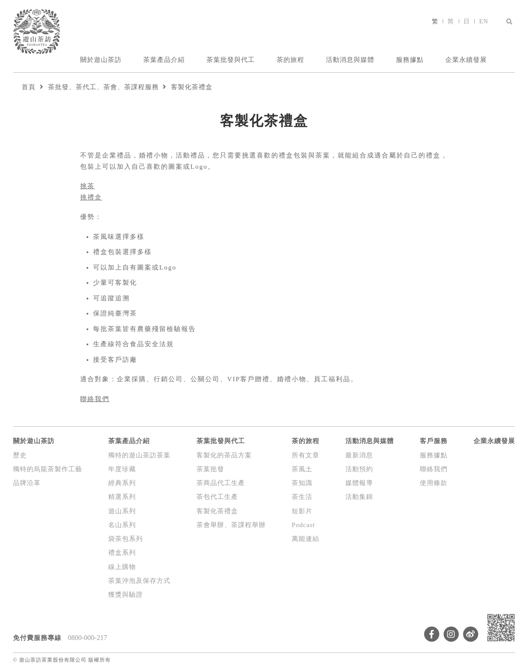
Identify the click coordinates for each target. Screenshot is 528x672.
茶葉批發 (210, 469)
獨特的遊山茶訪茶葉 (139, 455)
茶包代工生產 (217, 496)
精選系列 (122, 496)
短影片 (302, 511)
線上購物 (122, 566)
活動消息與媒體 (350, 59)
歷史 (20, 455)
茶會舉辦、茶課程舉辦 (231, 524)
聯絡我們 (94, 398)
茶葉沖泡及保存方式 (139, 580)
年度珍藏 (122, 469)
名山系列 (122, 524)
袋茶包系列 (125, 538)
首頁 (28, 87)
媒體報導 (359, 482)
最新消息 (359, 455)
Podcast (303, 524)
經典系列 (122, 482)
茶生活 (302, 496)
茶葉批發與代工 (230, 59)
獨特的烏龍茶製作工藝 (47, 469)
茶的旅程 (290, 59)
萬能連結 (305, 538)
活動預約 (359, 469)
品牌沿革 (27, 482)
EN (483, 21)
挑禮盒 (91, 197)
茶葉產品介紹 (164, 59)
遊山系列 (122, 511)
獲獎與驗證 (125, 594)
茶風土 (302, 469)
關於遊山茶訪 (101, 59)
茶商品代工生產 (220, 482)
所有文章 (305, 455)
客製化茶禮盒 (191, 87)
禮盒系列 (122, 552)
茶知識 (302, 482)
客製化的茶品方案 (224, 455)
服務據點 (410, 59)
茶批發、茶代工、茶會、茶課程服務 (103, 87)
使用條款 (434, 482)
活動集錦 (359, 496)
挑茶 (87, 186)
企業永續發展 (466, 59)
